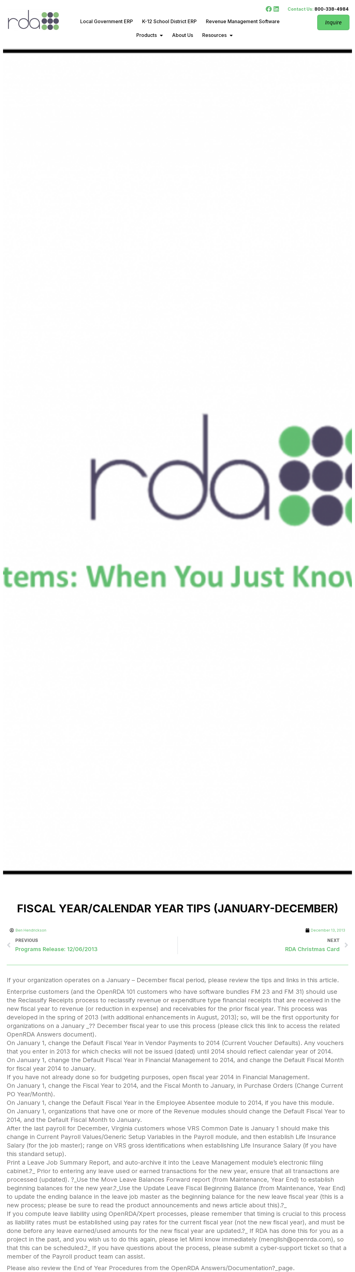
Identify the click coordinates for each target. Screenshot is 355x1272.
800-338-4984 (331, 9)
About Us (182, 35)
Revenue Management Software (243, 21)
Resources (217, 35)
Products (149, 35)
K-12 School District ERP (169, 21)
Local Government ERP (106, 21)
